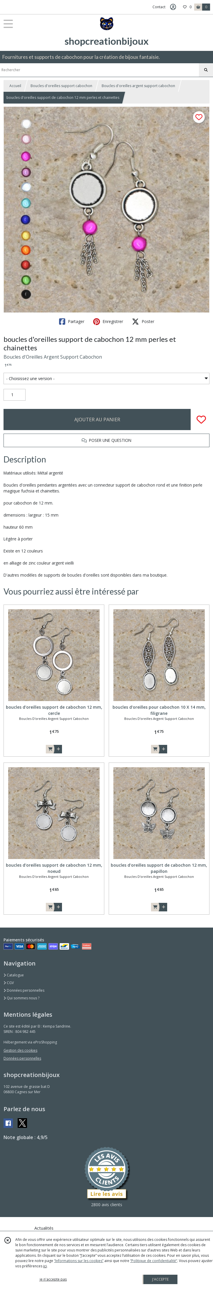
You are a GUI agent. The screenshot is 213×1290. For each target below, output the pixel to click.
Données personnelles (24, 990)
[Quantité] (15, 395)
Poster (143, 321)
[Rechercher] (206, 70)
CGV (9, 982)
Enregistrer (108, 321)
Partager (71, 321)
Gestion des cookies (20, 1050)
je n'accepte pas (53, 1279)
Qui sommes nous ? (21, 998)
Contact (158, 6)
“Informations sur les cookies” (78, 1260)
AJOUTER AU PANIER (97, 419)
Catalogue (14, 975)
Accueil (15, 85)
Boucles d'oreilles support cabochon (61, 85)
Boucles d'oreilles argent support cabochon (138, 85)
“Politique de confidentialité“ (153, 1260)
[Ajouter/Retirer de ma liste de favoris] (201, 419)
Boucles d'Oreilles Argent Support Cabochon (53, 357)
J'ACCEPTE (160, 1279)
